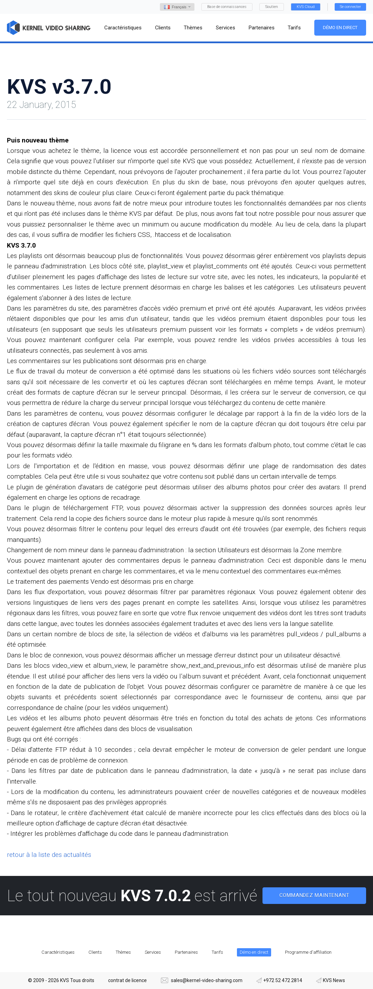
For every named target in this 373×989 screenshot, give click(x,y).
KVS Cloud (306, 6)
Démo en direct (340, 27)
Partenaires (186, 952)
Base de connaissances (227, 6)
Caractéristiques (58, 952)
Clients (95, 952)
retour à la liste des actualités (49, 855)
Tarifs (217, 952)
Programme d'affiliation (308, 952)
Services (153, 952)
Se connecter (350, 6)
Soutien (271, 6)
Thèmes (123, 952)
